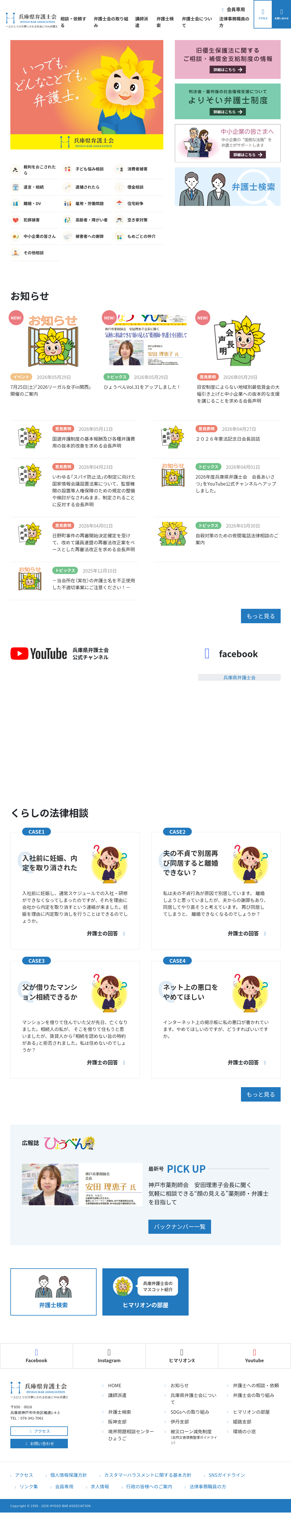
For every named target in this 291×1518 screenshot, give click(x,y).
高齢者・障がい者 (85, 220)
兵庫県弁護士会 (239, 675)
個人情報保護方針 (68, 1471)
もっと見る (254, 615)
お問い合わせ (39, 1440)
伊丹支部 (180, 1418)
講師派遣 (137, 22)
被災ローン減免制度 (194, 1433)
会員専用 (64, 1483)
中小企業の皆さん (33, 236)
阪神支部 (117, 1418)
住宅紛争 (128, 203)
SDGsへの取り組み (190, 1408)
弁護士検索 (159, 22)
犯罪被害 (25, 220)
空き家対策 (131, 220)
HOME (114, 1382)
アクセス (39, 1428)
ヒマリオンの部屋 (251, 1408)
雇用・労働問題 (83, 203)
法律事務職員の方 (223, 22)
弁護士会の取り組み (107, 22)
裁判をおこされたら (33, 170)
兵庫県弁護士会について (194, 1395)
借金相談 (128, 187)
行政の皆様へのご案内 (149, 1483)
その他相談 (27, 253)
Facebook (36, 1352)
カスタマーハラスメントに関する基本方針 (147, 1471)
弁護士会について (188, 22)
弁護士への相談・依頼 (256, 1382)
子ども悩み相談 (83, 169)
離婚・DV (25, 203)
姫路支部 (242, 1418)
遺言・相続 (27, 187)
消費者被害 (131, 169)
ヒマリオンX (182, 1352)
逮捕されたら (81, 187)
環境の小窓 (244, 1428)
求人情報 (100, 1483)
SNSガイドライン (226, 1471)
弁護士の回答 (105, 932)
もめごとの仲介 (135, 236)
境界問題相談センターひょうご (131, 1432)
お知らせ (180, 1382)
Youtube (254, 1352)
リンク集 (29, 1483)
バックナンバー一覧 (186, 1224)
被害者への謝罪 (83, 236)
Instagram (109, 1352)
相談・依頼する (71, 22)
